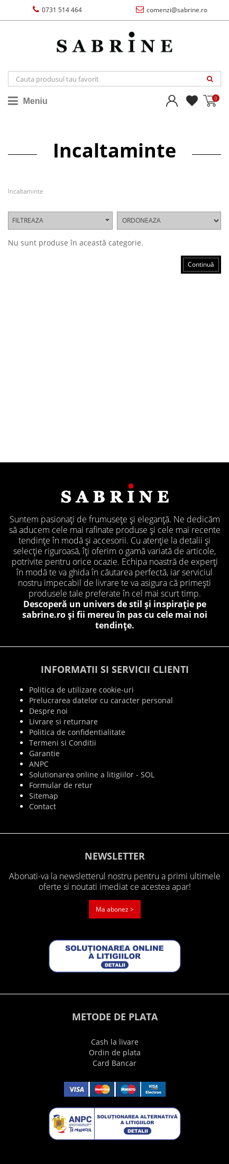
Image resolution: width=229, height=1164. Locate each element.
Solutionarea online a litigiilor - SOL (91, 774)
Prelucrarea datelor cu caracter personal (101, 700)
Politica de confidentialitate (77, 732)
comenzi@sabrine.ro (171, 9)
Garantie (44, 753)
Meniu (28, 101)
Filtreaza (60, 220)
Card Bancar (114, 1063)
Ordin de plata (115, 1052)
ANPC (39, 764)
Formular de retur (61, 785)
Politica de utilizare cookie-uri (81, 690)
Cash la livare (115, 1042)
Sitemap (43, 796)
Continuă (201, 264)
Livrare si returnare (63, 721)
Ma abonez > (115, 909)
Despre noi (48, 711)
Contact (42, 806)
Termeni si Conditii (62, 743)
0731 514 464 (57, 9)
